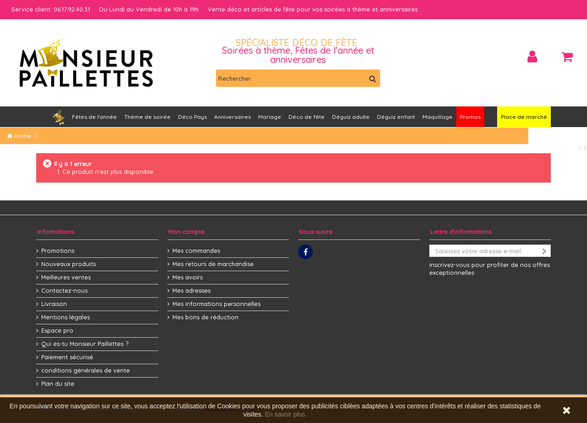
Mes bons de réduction (205, 317)
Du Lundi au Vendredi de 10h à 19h (149, 9)
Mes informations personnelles (216, 303)
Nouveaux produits (68, 263)
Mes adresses (191, 290)
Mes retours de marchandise (213, 263)
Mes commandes (196, 250)
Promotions (57, 250)
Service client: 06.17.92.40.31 (50, 9)
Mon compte (186, 231)
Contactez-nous (64, 290)
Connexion (532, 56)
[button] (232, 116)
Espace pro (57, 330)
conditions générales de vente (85, 370)
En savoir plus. (286, 414)
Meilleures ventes (66, 277)
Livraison (54, 303)
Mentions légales (65, 317)
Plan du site (57, 383)
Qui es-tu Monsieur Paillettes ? (84, 343)
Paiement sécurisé (67, 357)
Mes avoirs (187, 277)
